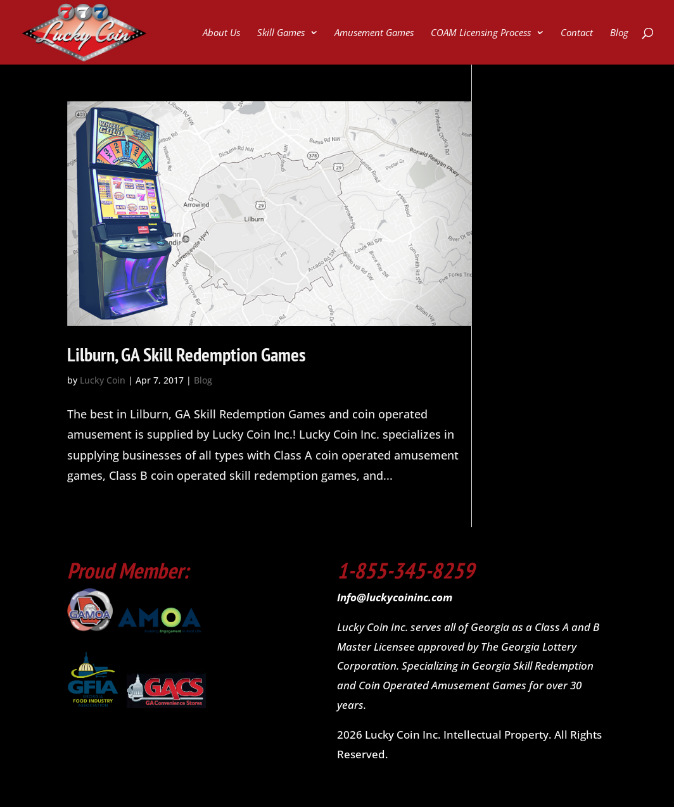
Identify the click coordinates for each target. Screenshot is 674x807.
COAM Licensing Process (481, 33)
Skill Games (281, 33)
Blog (619, 33)
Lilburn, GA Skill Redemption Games (186, 354)
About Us (221, 33)
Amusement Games (374, 33)
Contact (577, 33)
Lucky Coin (102, 380)
